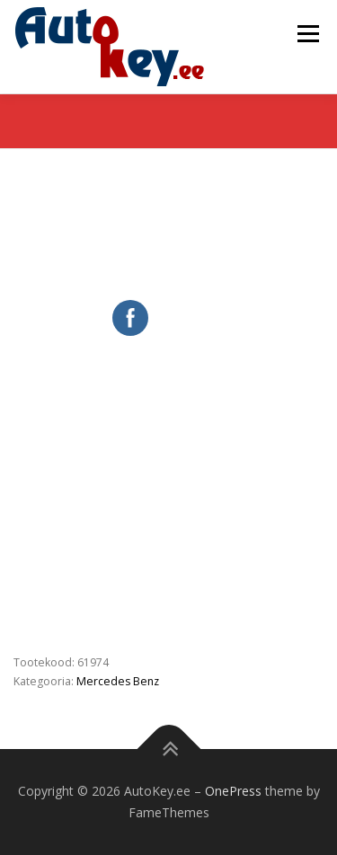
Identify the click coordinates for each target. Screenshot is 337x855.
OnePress (233, 790)
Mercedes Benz (117, 681)
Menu (307, 33)
